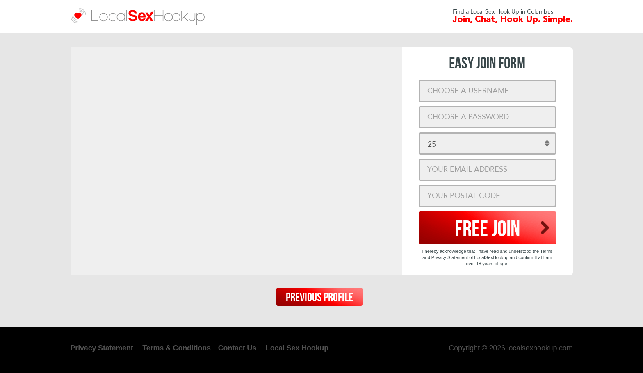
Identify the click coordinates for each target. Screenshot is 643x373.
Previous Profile (319, 297)
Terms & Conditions (176, 348)
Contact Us (237, 348)
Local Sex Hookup (297, 348)
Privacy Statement (102, 348)
